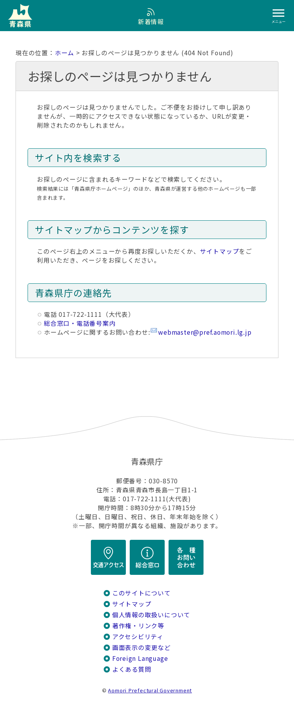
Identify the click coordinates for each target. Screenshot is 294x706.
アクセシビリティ (138, 636)
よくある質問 (131, 669)
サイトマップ (219, 251)
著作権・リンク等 (138, 625)
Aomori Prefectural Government (150, 690)
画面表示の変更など (141, 647)
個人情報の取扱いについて (151, 614)
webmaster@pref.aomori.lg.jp (204, 332)
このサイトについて (141, 592)
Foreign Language (140, 658)
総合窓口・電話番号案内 (80, 323)
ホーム (64, 52)
